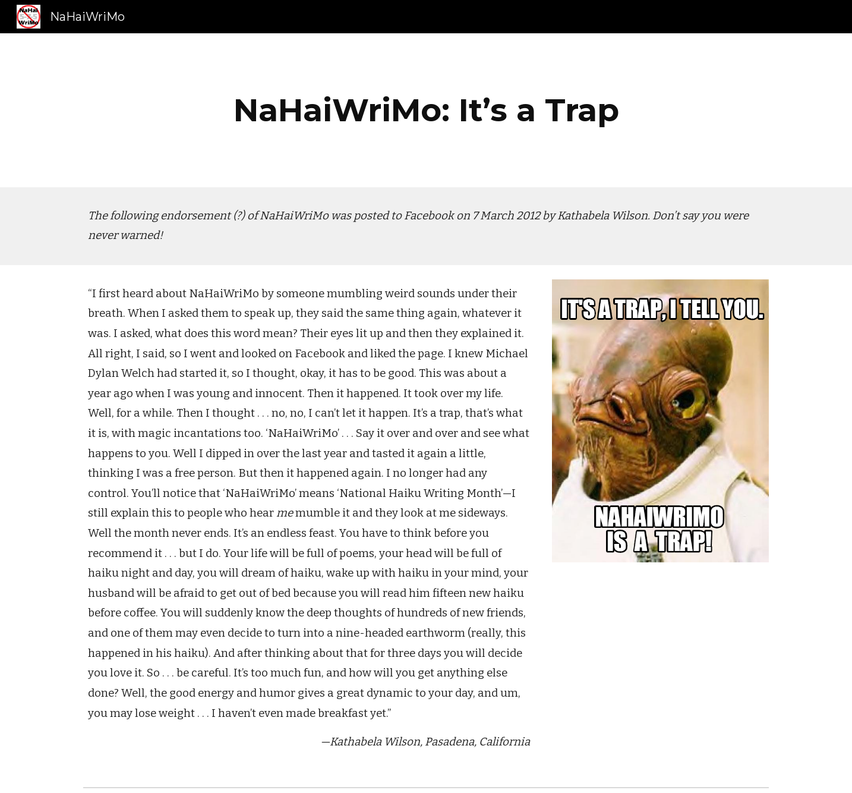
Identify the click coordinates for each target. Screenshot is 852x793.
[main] (426, 110)
